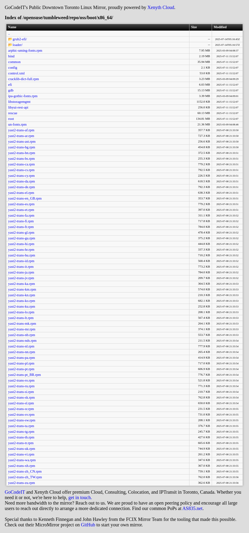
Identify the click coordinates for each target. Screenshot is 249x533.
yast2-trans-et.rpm (21, 210)
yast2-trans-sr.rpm (21, 409)
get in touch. (80, 497)
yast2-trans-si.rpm (21, 392)
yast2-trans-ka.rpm (21, 284)
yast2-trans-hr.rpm (21, 249)
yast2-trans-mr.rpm (21, 329)
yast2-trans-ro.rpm (21, 380)
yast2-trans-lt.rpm (20, 318)
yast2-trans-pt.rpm (21, 369)
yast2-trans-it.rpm (20, 267)
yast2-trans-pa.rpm (21, 358)
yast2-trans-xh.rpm (21, 466)
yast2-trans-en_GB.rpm (25, 198)
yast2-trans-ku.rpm (21, 306)
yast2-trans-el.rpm (21, 193)
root (11, 119)
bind (11, 56)
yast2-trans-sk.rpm (21, 397)
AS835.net (192, 508)
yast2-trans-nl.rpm (21, 346)
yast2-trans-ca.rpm (21, 164)
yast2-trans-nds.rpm (22, 340)
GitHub (88, 524)
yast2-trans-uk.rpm (21, 449)
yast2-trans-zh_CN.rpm (25, 471)
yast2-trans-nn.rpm (21, 352)
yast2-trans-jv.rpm (21, 278)
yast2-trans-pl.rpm (21, 363)
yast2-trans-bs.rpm (21, 158)
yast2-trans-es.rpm (21, 204)
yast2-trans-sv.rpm (21, 414)
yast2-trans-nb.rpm (21, 335)
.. (9, 33)
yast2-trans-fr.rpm (21, 227)
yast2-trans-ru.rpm (21, 386)
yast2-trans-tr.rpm (20, 443)
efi (10, 85)
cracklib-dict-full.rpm (23, 79)
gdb (11, 90)
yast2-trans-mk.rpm (22, 323)
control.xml (16, 73)
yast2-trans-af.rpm (21, 130)
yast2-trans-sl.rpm (21, 403)
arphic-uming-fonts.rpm (25, 50)
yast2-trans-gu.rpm (21, 238)
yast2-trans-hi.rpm (21, 244)
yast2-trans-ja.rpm (21, 272)
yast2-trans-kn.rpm (21, 295)
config (12, 67)
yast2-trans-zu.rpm (21, 483)
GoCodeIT (15, 492)
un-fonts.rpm (17, 124)
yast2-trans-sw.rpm (21, 420)
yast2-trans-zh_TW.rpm (25, 477)
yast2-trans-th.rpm (21, 437)
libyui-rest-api (18, 107)
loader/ (18, 45)
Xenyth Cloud (160, 7)
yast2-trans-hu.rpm (21, 255)
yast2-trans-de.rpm (21, 187)
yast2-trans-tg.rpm (21, 431)
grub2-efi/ (20, 39)
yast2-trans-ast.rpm (21, 141)
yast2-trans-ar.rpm (21, 136)
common (14, 62)
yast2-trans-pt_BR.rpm (24, 375)
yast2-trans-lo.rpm (21, 312)
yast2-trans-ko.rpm (21, 301)
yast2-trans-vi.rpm (21, 454)
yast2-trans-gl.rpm (21, 232)
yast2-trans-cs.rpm (21, 170)
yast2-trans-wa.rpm (22, 460)
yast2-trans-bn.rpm (21, 153)
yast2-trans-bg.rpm (21, 147)
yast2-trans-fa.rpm (21, 215)
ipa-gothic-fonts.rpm (23, 96)
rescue (12, 113)
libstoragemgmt (19, 102)
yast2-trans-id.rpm (21, 261)
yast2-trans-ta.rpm (21, 426)
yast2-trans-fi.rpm (21, 221)
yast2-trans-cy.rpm (21, 176)
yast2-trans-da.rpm (21, 181)
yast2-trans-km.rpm (22, 289)
